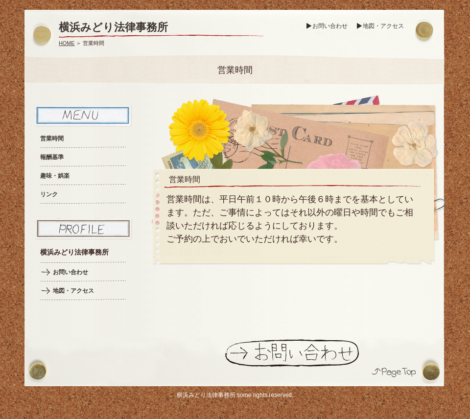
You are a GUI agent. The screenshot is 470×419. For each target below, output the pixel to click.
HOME (66, 43)
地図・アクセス (383, 26)
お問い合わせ (330, 26)
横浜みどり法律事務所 (113, 27)
